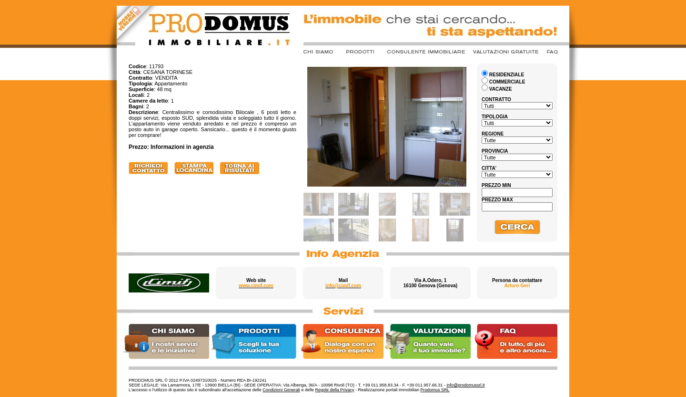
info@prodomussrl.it (465, 385)
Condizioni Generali (281, 389)
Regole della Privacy (334, 389)
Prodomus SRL (435, 389)
